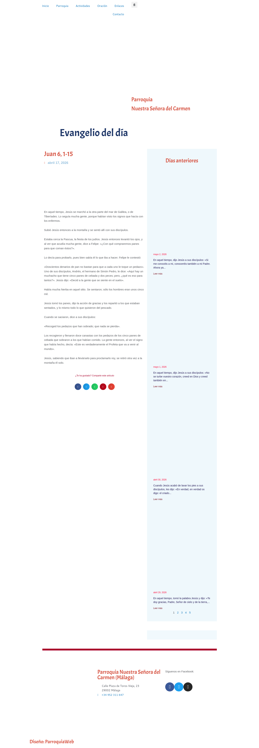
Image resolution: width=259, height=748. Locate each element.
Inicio (45, 6)
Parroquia (62, 6)
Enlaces (119, 6)
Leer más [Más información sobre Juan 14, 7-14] (157, 273)
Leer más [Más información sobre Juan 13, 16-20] (157, 499)
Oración (102, 6)
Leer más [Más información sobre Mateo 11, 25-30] (157, 608)
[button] (134, 5)
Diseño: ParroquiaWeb (54, 741)
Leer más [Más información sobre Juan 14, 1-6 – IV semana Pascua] (157, 386)
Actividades (83, 6)
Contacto (118, 14)
